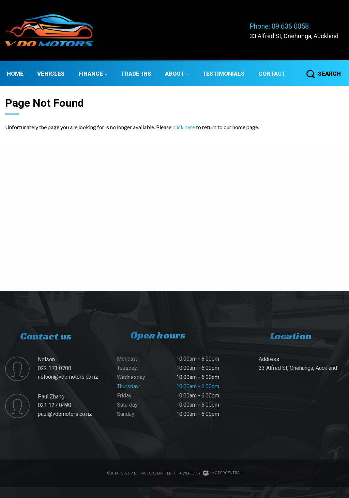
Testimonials (223, 73)
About (177, 73)
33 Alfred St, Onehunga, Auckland (293, 36)
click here (183, 127)
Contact (272, 73)
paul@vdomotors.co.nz (65, 414)
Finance (92, 73)
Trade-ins (136, 73)
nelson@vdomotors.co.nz (68, 377)
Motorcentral (222, 473)
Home (15, 73)
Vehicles (51, 73)
